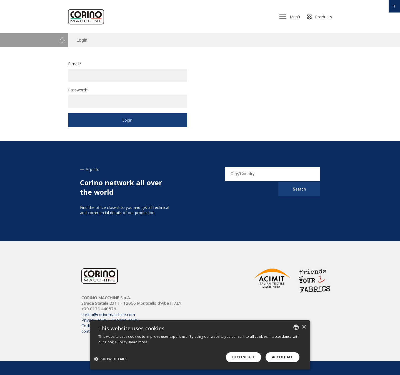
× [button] (304, 327)
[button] (112, 358)
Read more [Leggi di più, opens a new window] (138, 342)
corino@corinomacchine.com (108, 314)
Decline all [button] (243, 357)
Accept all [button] (282, 357)
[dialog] (200, 344)
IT (394, 6)
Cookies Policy (125, 320)
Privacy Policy (94, 320)
